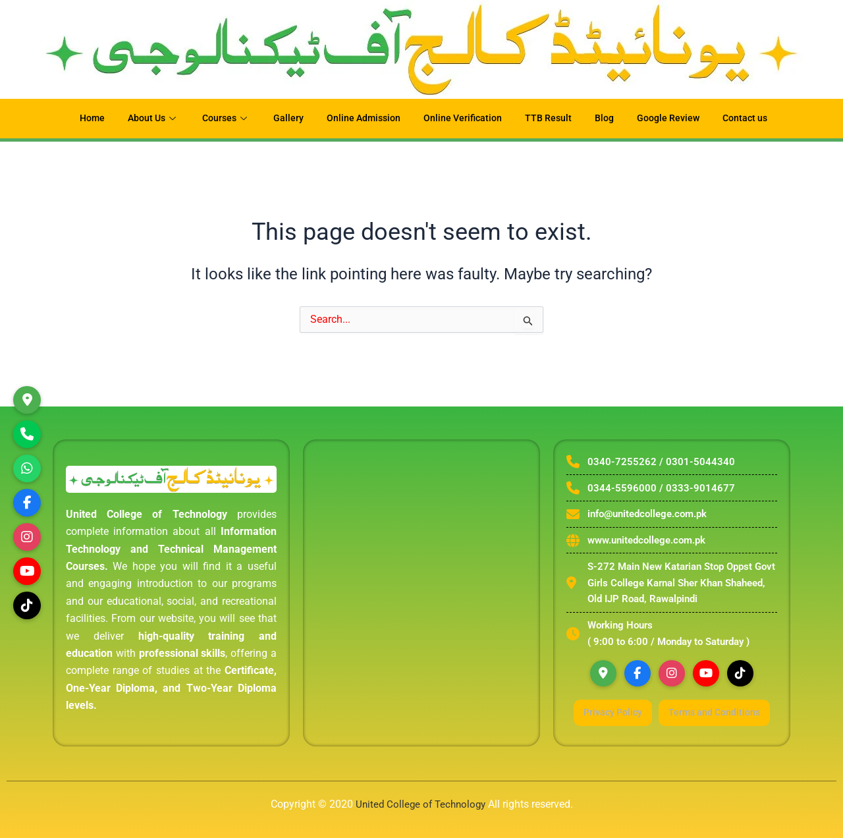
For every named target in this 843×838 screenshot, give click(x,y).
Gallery (284, 119)
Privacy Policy (671, 707)
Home (80, 119)
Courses (220, 119)
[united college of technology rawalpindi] (421, 588)
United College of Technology (420, 804)
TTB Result (552, 119)
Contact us (755, 119)
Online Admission (361, 119)
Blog (609, 119)
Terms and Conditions (671, 730)
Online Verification (463, 119)
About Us (144, 119)
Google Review (675, 119)
